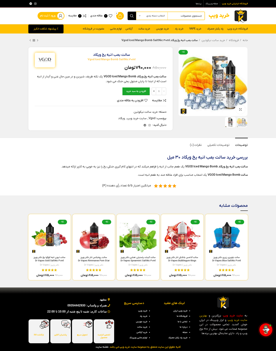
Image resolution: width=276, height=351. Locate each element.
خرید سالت (225, 157)
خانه (245, 40)
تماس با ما (182, 321)
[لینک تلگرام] (30, 3)
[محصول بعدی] (30, 40)
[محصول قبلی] (37, 40)
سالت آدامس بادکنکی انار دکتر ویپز (182, 261)
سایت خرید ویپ (137, 118)
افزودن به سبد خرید (136, 91)
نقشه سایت (102, 347)
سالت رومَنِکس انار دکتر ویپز (94, 261)
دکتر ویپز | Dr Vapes (226, 265)
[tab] (241, 143)
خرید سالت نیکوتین (213, 40)
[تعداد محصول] (159, 91)
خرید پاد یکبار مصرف (177, 337)
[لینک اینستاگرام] (35, 3)
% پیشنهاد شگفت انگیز (46, 29)
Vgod (152, 118)
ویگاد (121, 118)
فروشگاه (233, 40)
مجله (184, 332)
